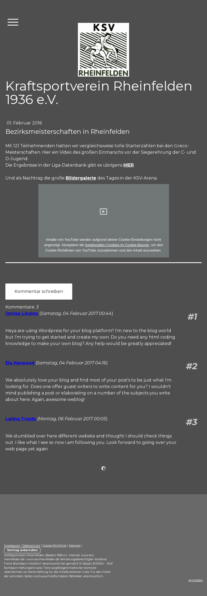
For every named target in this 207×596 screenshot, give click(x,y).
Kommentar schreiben (39, 291)
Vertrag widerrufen (22, 550)
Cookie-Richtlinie (54, 545)
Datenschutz (31, 545)
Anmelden (195, 580)
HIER (128, 165)
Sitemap (74, 545)
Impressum (12, 545)
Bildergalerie (81, 178)
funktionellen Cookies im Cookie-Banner (117, 245)
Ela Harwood (19, 362)
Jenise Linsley (21, 313)
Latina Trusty (20, 418)
